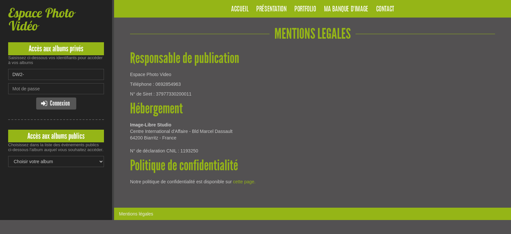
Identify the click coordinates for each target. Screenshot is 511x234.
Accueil (239, 9)
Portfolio (305, 9)
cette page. (244, 181)
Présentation (271, 9)
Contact (385, 9)
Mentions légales (136, 213)
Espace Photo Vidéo (41, 19)
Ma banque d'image (346, 9)
